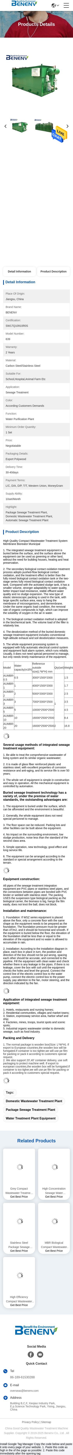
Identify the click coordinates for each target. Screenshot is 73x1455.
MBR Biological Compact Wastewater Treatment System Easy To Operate (54, 1245)
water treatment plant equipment (30, 1118)
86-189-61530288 (22, 1377)
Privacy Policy (30, 1422)
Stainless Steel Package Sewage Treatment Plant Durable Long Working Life (19, 1245)
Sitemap (46, 1422)
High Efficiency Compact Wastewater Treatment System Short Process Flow (19, 1299)
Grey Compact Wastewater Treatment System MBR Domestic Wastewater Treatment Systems (19, 1191)
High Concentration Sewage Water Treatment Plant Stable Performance (54, 1191)
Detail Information (19, 271)
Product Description (53, 271)
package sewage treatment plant (30, 1109)
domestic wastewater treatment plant (34, 1101)
